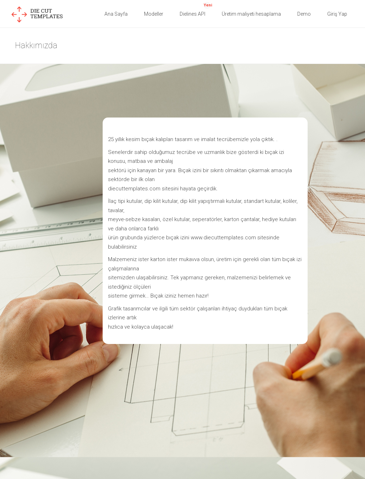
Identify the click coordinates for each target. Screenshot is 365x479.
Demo (304, 14)
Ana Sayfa (116, 14)
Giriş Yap (337, 14)
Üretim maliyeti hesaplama (251, 14)
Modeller (153, 14)
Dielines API (196, 9)
